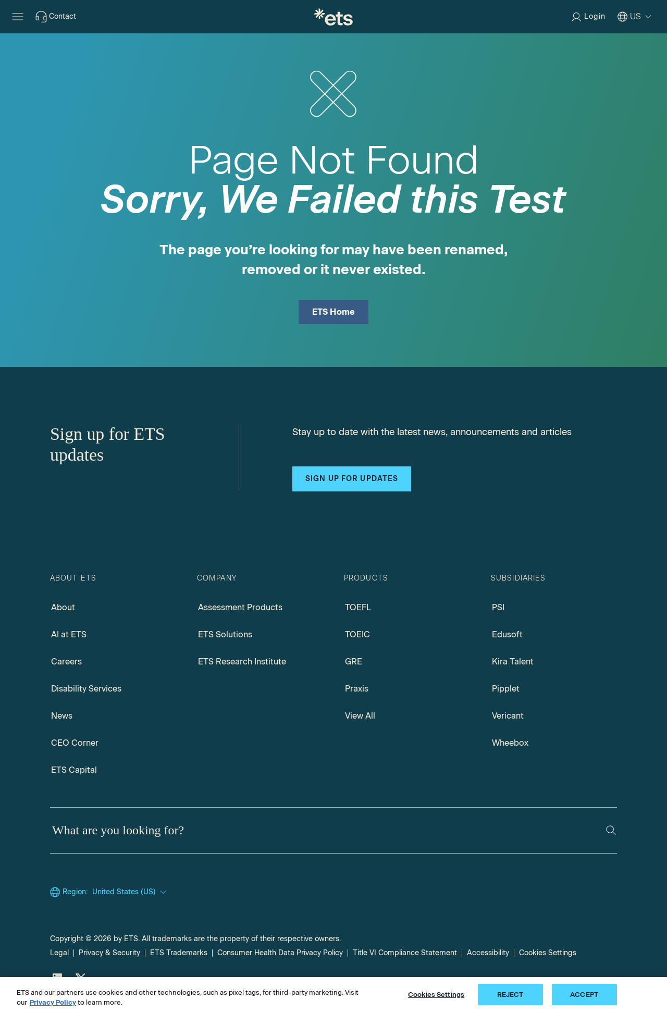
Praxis (356, 689)
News (61, 716)
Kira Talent (513, 662)
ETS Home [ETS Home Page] (333, 312)
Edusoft (507, 634)
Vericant (508, 716)
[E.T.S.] (333, 17)
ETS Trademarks (178, 952)
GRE (353, 662)
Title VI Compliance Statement (405, 952)
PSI (498, 607)
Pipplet (506, 689)
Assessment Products (240, 607)
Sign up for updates (351, 478)
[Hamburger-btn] (17, 16)
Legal (59, 952)
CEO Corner (74, 743)
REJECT (510, 1000)
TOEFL (358, 607)
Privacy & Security (109, 952)
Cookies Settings (547, 952)
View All (360, 716)
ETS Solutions (225, 634)
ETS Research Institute (242, 662)
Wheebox (510, 743)
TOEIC (357, 634)
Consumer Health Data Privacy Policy (280, 952)
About (63, 607)
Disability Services (86, 689)
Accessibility (488, 952)
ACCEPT (584, 1000)
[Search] (611, 830)
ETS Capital (74, 770)
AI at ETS (69, 634)
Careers (66, 662)
